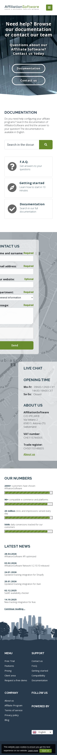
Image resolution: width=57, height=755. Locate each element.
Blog (7, 719)
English (42, 732)
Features (9, 665)
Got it (45, 750)
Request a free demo (16, 680)
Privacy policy (12, 715)
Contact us (28, 80)
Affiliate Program (13, 705)
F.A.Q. (34, 665)
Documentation (28, 68)
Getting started (40, 670)
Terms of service (13, 710)
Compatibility (38, 675)
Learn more (33, 750)
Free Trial (10, 660)
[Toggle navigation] (49, 8)
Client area (10, 675)
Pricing (8, 670)
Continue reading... (14, 608)
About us (9, 700)
